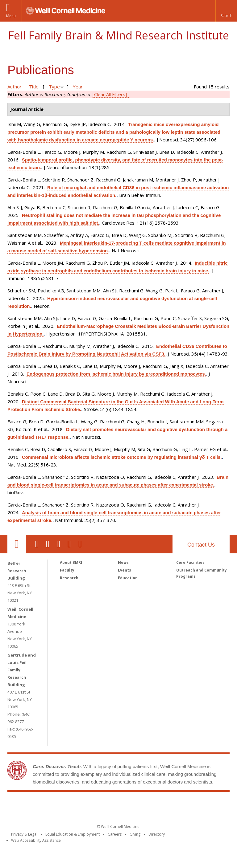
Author (14, 86)
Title (34, 86)
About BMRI (71, 562)
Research (69, 577)
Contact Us (201, 545)
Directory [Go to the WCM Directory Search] (156, 834)
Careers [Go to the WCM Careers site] (115, 834)
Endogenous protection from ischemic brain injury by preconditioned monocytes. (116, 374)
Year (78, 86)
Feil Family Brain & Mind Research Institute (118, 35)
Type (54, 86)
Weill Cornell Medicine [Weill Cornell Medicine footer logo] (73, 804)
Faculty (67, 570)
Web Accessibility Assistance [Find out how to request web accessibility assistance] (36, 840)
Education (128, 577)
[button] (226, 11)
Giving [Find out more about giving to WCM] (135, 834)
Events (124, 570)
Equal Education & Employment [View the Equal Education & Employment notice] (72, 834)
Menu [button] (11, 15)
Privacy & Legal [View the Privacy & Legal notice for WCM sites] (24, 834)
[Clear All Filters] (110, 94)
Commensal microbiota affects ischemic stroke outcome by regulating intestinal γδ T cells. (122, 457)
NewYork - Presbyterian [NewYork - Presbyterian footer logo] (170, 804)
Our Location (16, 544)
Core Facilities (190, 562)
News (123, 562)
